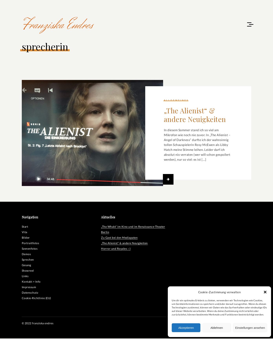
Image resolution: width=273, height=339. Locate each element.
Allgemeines (176, 100)
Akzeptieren (186, 327)
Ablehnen (216, 327)
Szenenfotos (30, 249)
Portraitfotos (30, 243)
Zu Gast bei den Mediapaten (119, 238)
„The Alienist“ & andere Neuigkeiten (195, 115)
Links (25, 276)
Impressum (29, 287)
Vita (24, 232)
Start (25, 227)
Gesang (26, 265)
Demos (26, 254)
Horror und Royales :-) (116, 249)
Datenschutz (30, 293)
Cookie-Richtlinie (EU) (36, 298)
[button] (265, 292)
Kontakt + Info (31, 282)
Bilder (26, 238)
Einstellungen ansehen (250, 327)
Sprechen (28, 260)
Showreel (28, 271)
